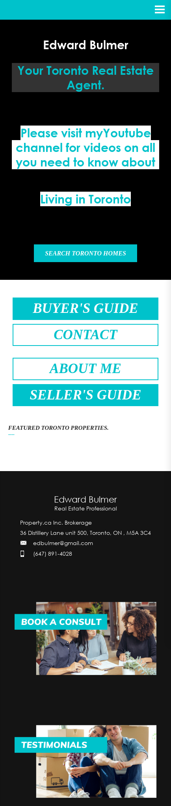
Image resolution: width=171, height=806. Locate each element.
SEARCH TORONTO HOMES (85, 253)
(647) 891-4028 (52, 553)
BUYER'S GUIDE (85, 308)
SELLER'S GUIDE (85, 395)
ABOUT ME (85, 368)
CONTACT (85, 334)
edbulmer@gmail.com (63, 543)
